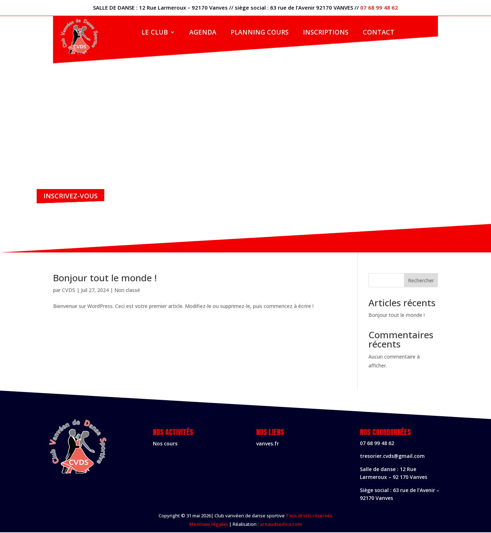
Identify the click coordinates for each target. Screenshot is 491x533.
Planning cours (260, 33)
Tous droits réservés (309, 516)
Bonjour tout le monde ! (105, 278)
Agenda (202, 33)
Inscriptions (325, 33)
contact (378, 33)
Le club (154, 33)
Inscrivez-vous (72, 196)
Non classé (127, 290)
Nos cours (165, 444)
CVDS (68, 290)
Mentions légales (208, 525)
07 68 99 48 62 (379, 7)
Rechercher (421, 281)
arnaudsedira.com (281, 525)
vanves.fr (267, 444)
